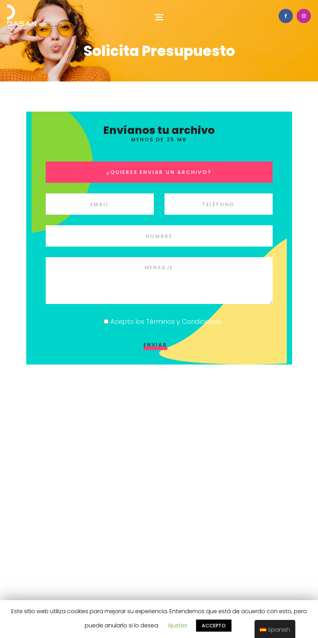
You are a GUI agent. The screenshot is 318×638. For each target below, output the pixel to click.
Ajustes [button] (177, 625)
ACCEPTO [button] (214, 625)
